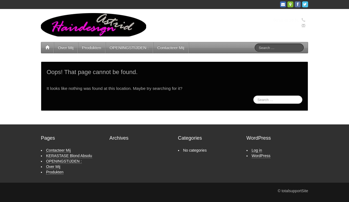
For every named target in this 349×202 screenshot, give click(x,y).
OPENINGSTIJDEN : (129, 47)
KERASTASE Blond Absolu (69, 156)
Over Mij (65, 47)
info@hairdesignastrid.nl (278, 26)
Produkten (91, 47)
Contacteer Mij (170, 47)
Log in (257, 150)
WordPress (261, 156)
